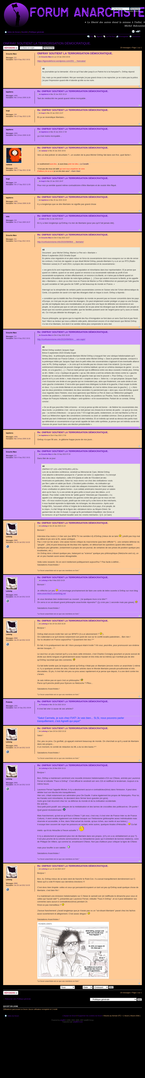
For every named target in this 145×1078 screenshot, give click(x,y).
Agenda (100, 36)
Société (24, 32)
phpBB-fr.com (78, 1022)
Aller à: (86, 999)
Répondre (10, 48)
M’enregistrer (123, 36)
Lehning (44, 526)
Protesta (44, 704)
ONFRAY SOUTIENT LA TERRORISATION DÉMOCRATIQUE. (47, 43)
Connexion (136, 36)
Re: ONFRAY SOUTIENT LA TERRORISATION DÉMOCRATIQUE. (72, 91)
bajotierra (44, 94)
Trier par (83, 987)
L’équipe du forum (69, 1016)
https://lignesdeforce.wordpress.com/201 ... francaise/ (61, 61)
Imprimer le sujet (133, 31)
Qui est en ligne (10, 1006)
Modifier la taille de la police (138, 31)
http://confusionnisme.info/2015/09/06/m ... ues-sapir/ (61, 339)
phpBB (62, 1020)
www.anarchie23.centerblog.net (51, 593)
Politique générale (36, 32)
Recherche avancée (132, 11)
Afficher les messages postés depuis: (53, 987)
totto (43, 219)
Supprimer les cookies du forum (90, 1016)
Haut (139, 86)
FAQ (91, 36)
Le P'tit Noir (110, 36)
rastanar (44, 151)
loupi (43, 113)
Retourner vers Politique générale (18, 999)
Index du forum (13, 32)
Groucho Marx (46, 57)
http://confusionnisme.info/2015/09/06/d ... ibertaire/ (60, 242)
